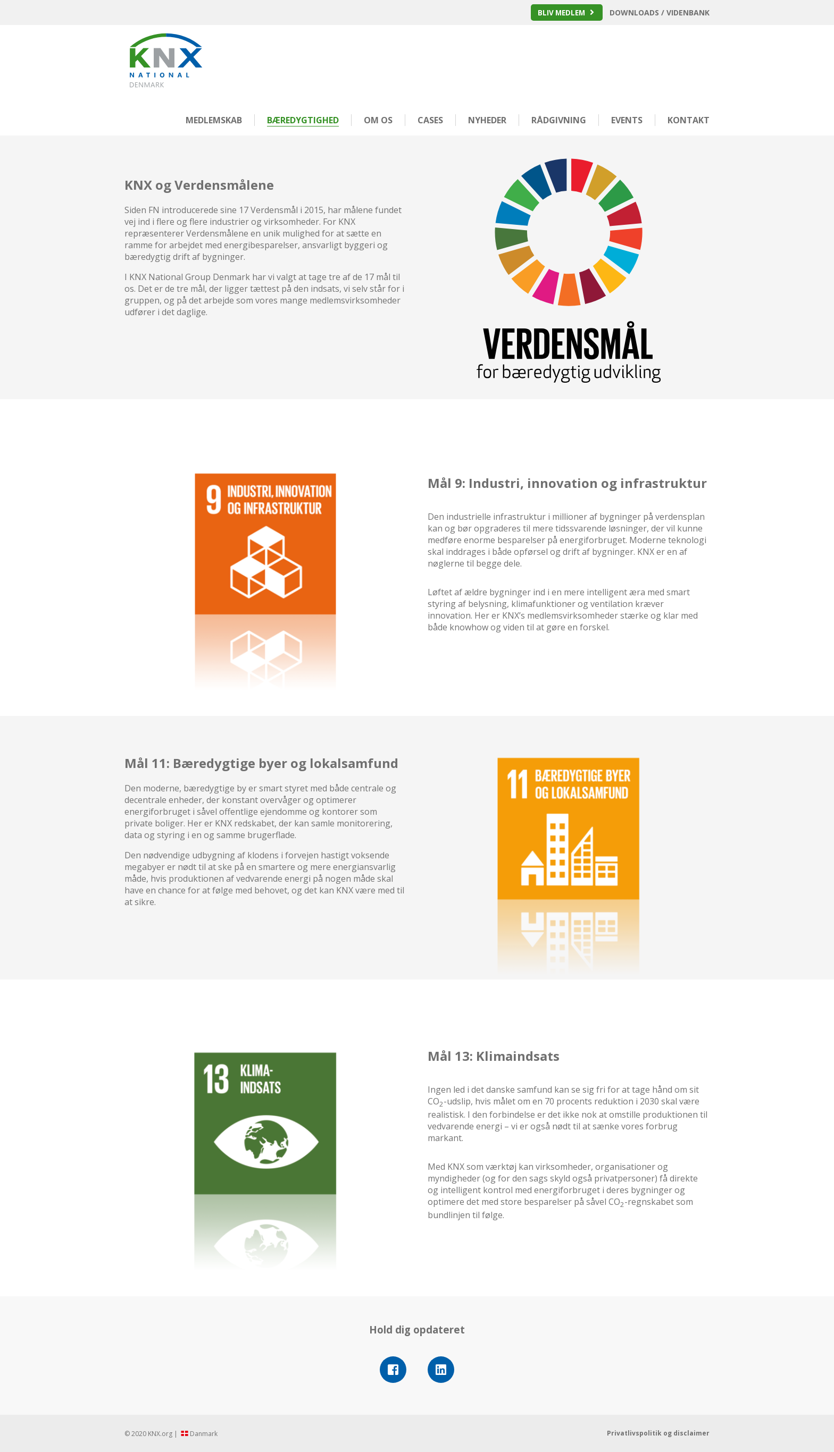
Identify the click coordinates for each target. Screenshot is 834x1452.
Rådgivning (558, 120)
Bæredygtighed (303, 120)
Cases (430, 120)
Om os (378, 120)
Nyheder (487, 120)
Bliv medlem (560, 12)
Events (627, 120)
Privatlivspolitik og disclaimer (658, 1433)
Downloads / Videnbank (660, 12)
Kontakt (689, 120)
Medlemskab (214, 120)
